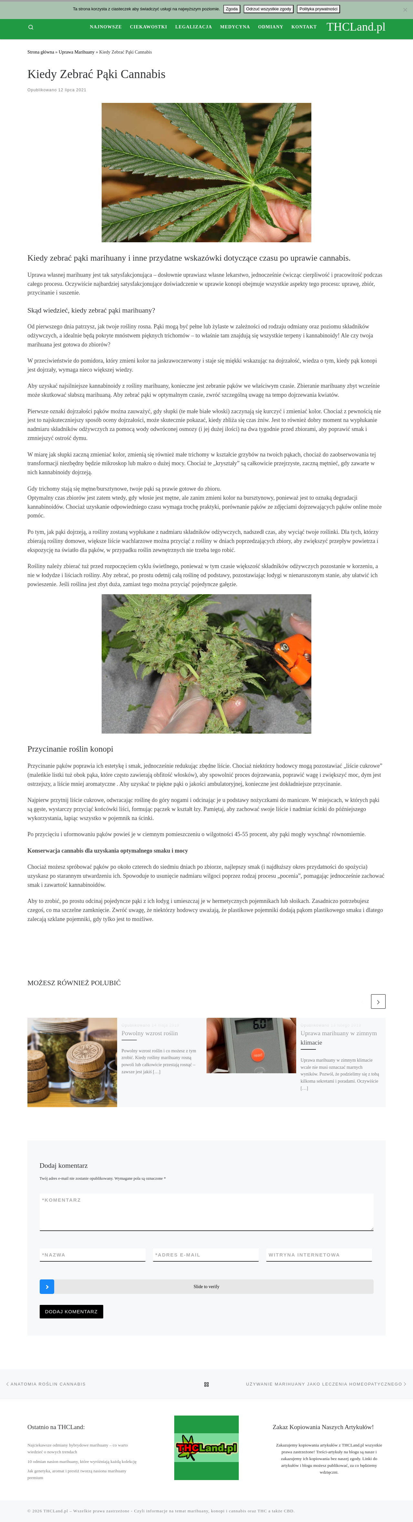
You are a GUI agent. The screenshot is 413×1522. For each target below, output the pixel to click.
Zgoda (232, 8)
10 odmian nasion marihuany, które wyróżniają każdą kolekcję (81, 1461)
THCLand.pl (56, 1510)
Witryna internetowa (304, 1254)
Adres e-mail (178, 1254)
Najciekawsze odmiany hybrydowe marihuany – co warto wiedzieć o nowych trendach (77, 1448)
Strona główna (40, 52)
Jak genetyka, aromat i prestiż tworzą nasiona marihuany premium (76, 1474)
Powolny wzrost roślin (150, 1033)
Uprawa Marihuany (77, 52)
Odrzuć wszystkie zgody (268, 8)
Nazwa (54, 1254)
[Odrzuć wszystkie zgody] (405, 9)
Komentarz (61, 1200)
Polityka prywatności (318, 8)
